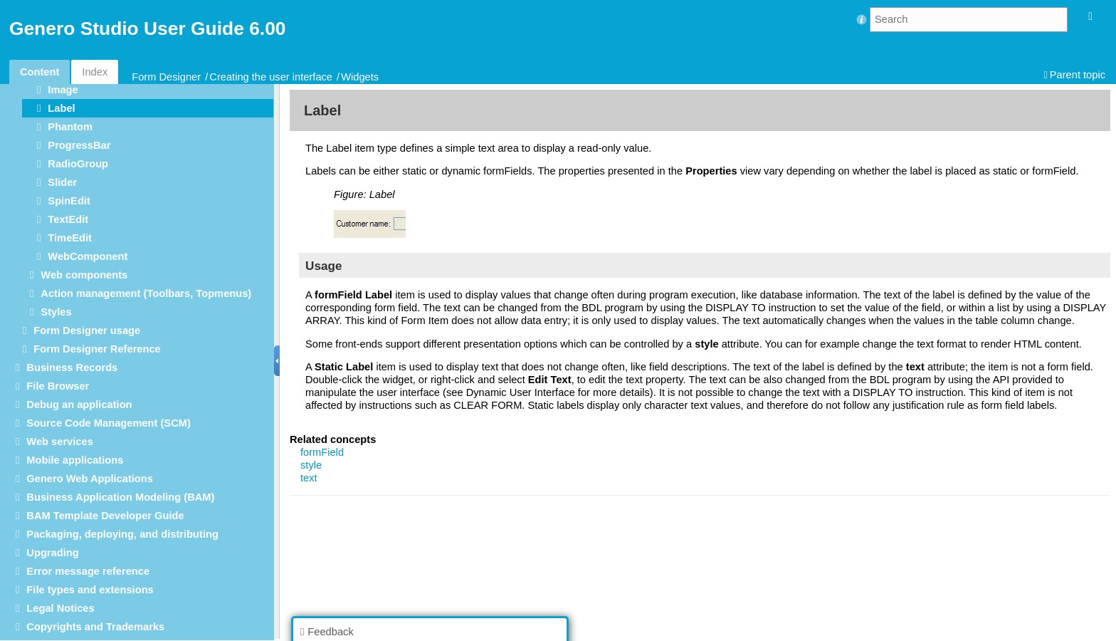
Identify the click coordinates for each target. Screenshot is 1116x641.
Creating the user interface (270, 77)
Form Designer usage (86, 330)
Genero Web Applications (89, 478)
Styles (56, 312)
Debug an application (79, 404)
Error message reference (87, 571)
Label (61, 108)
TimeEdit (70, 238)
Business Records (71, 367)
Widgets (360, 77)
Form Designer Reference (96, 349)
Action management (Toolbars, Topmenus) (146, 293)
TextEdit (68, 219)
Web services (59, 441)
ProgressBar (79, 145)
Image (63, 89)
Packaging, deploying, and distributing (122, 534)
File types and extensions (89, 589)
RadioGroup (78, 164)
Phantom (70, 126)
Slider (62, 182)
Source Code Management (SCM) (108, 423)
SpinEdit (69, 201)
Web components (84, 275)
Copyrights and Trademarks (95, 626)
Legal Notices (60, 608)
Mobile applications (74, 460)
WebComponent (87, 256)
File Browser (57, 386)
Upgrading (52, 552)
